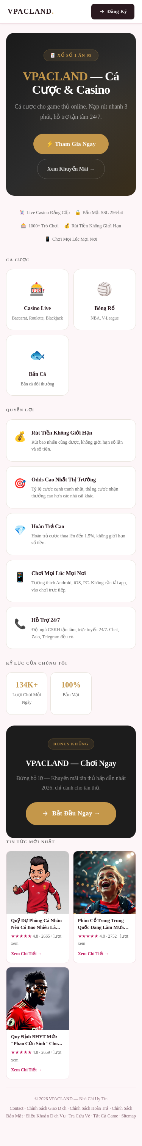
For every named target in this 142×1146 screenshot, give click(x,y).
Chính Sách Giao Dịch (46, 1108)
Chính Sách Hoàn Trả (89, 1108)
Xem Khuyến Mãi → (71, 169)
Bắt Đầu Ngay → (71, 813)
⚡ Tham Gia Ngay (71, 144)
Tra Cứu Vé (79, 1116)
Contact (16, 1108)
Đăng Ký (113, 11)
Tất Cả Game (105, 1116)
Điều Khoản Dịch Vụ (46, 1116)
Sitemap (128, 1116)
